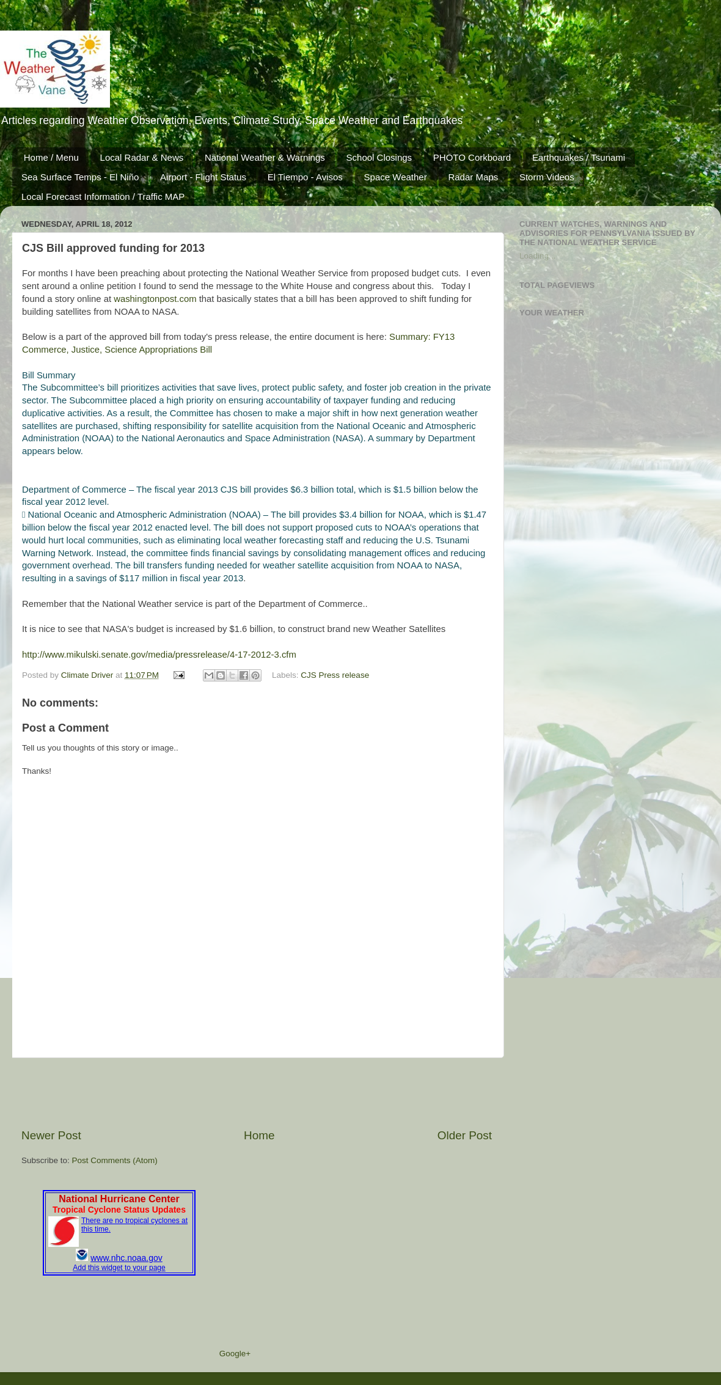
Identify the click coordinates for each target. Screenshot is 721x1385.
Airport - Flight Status (203, 177)
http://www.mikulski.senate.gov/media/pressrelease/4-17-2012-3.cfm (159, 654)
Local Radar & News (142, 157)
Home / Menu (51, 157)
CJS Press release (335, 675)
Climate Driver (88, 675)
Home (259, 1135)
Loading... (537, 255)
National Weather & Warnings (265, 157)
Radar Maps (473, 177)
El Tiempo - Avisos (305, 177)
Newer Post (51, 1135)
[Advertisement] (256, 1093)
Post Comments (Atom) (115, 1160)
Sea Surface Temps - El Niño (80, 177)
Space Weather (395, 177)
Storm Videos (546, 177)
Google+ (235, 1353)
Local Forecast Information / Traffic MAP (103, 196)
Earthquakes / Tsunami (578, 157)
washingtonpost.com (155, 299)
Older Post (464, 1135)
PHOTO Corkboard (472, 157)
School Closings (379, 157)
